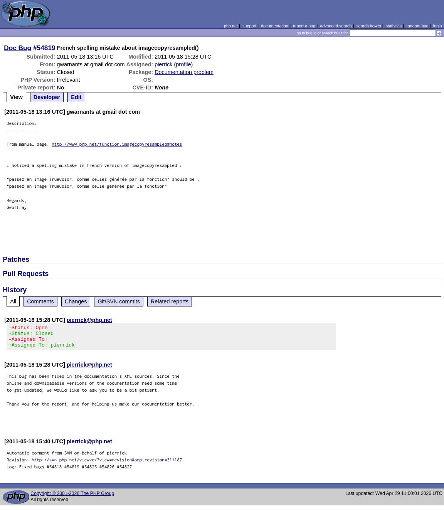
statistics (394, 26)
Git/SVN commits (119, 301)
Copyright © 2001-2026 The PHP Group (72, 498)
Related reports (169, 301)
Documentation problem (184, 72)
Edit (76, 97)
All (13, 301)
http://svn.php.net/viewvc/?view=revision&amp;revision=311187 (107, 464)
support (249, 26)
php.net (231, 26)
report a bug (304, 26)
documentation (274, 26)
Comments (40, 301)
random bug (417, 26)
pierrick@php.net (89, 320)
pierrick (163, 64)
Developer (47, 97)
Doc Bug (17, 48)
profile (183, 64)
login (437, 26)
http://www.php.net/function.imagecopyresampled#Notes (117, 143)
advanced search (336, 26)
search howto (368, 26)
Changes (76, 301)
